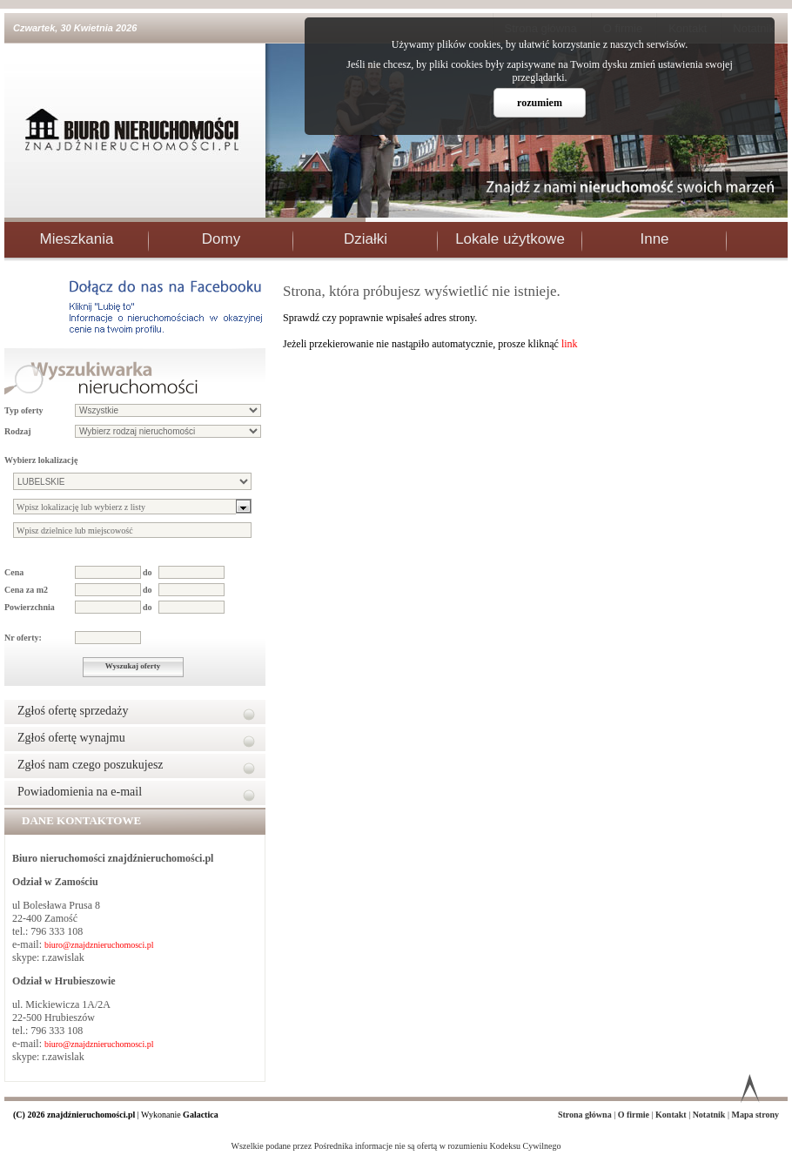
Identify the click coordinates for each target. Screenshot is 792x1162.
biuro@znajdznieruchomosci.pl (99, 945)
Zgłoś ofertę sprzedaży (73, 710)
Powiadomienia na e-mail (79, 791)
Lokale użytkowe (510, 239)
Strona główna (586, 1114)
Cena (13, 572)
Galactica (200, 1114)
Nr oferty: (23, 637)
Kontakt (671, 1114)
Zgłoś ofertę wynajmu (71, 737)
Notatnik (710, 1114)
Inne (654, 239)
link (569, 344)
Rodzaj (17, 431)
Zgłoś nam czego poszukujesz (90, 764)
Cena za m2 (26, 589)
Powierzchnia (29, 607)
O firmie (635, 1114)
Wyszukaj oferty (132, 666)
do (147, 572)
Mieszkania (76, 239)
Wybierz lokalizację (40, 460)
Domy (221, 239)
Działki (365, 239)
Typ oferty (24, 410)
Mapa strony (755, 1114)
